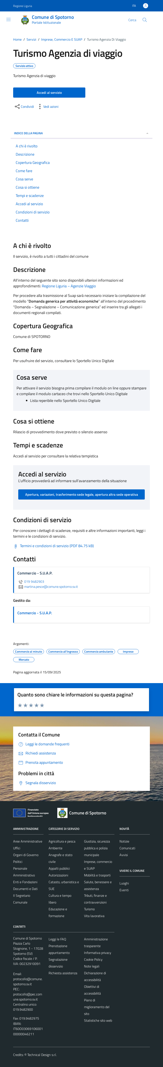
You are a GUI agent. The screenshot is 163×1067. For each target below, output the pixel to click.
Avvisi (123, 854)
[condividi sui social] (24, 106)
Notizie (124, 841)
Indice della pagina (81, 133)
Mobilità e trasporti (97, 875)
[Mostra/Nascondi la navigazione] (8, 19)
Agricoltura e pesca (62, 841)
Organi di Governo (25, 854)
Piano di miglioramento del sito (97, 1007)
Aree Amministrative (27, 841)
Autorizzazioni (58, 875)
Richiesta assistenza (63, 973)
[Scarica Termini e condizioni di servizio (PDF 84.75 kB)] (53, 546)
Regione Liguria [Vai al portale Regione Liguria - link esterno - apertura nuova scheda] (22, 6)
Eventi (124, 890)
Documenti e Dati (25, 888)
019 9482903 (30, 581)
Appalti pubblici (59, 868)
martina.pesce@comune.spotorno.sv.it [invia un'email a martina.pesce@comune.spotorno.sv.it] (47, 586)
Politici (17, 861)
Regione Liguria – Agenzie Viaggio (69, 286)
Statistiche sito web (98, 1020)
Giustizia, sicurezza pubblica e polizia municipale (97, 848)
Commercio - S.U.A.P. (34, 613)
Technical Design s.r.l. (42, 1054)
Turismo (89, 909)
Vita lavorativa (94, 915)
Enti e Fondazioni (25, 881)
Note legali (91, 966)
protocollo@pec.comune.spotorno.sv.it (27, 997)
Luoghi (124, 883)
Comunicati (127, 848)
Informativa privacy (97, 952)
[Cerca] (145, 20)
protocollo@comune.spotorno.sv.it (27, 981)
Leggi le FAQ (57, 939)
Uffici (16, 848)
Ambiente (55, 848)
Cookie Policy (93, 959)
